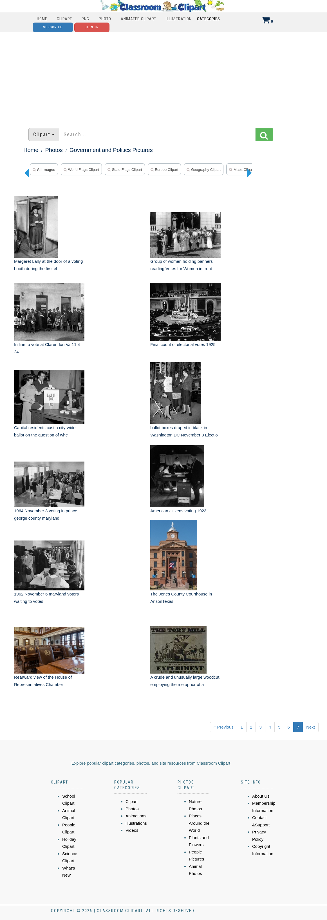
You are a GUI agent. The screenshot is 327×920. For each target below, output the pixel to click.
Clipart (64, 19)
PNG (85, 19)
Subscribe (52, 27)
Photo (105, 19)
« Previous (224, 727)
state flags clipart (124, 169)
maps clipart (241, 169)
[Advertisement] (163, 77)
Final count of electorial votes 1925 (183, 344)
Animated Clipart (138, 19)
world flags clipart (81, 169)
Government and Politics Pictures (111, 150)
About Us (261, 796)
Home (42, 19)
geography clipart (204, 169)
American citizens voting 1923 (178, 510)
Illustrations (136, 823)
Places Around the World (199, 823)
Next (310, 727)
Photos (54, 150)
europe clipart (164, 169)
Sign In (92, 27)
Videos (132, 830)
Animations (136, 815)
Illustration (179, 19)
